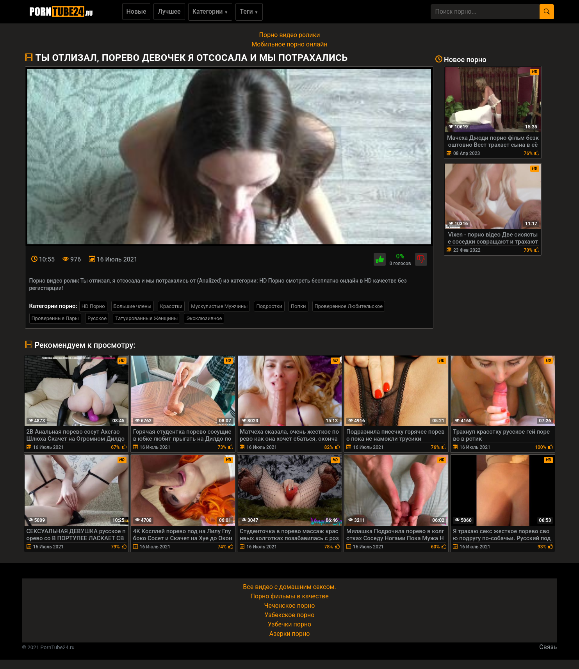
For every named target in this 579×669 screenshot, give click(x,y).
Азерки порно (289, 633)
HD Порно (93, 306)
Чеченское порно (289, 605)
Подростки (269, 306)
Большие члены (132, 306)
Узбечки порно (289, 624)
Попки (298, 306)
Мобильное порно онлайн (289, 44)
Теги (249, 11)
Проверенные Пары (55, 318)
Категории (210, 11)
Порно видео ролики (289, 35)
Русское (97, 318)
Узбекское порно (290, 615)
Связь (548, 647)
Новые (136, 11)
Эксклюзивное (204, 318)
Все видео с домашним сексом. (289, 587)
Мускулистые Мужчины (219, 306)
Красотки (171, 306)
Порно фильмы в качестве (289, 596)
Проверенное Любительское (349, 306)
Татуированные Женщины (146, 318)
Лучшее (169, 11)
